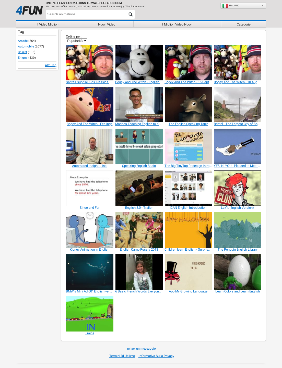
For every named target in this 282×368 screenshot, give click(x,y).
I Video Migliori (47, 24)
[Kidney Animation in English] (89, 230)
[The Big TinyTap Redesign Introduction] (188, 146)
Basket (22, 52)
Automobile (26, 46)
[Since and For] (89, 188)
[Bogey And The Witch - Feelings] (89, 104)
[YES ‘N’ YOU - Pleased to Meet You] (237, 146)
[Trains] (89, 314)
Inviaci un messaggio (141, 348)
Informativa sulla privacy (156, 356)
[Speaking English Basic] (138, 146)
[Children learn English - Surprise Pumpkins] (188, 230)
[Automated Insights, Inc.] (89, 146)
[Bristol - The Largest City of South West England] (237, 104)
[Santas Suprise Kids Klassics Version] (89, 62)
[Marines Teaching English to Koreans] (138, 104)
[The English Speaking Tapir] (188, 104)
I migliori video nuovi (177, 24)
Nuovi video (106, 24)
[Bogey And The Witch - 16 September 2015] (188, 62)
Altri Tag (50, 65)
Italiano (230, 6)
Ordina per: (73, 36)
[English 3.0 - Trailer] (138, 188)
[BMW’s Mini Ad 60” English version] (89, 272)
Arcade (23, 41)
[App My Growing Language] (188, 272)
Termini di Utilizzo (122, 356)
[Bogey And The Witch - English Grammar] (138, 62)
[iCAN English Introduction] (188, 188)
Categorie (244, 24)
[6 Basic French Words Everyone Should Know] (138, 272)
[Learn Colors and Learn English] (237, 272)
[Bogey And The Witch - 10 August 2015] (237, 62)
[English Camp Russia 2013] (138, 230)
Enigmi (23, 57)
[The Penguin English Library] (237, 230)
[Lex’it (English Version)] (237, 188)
